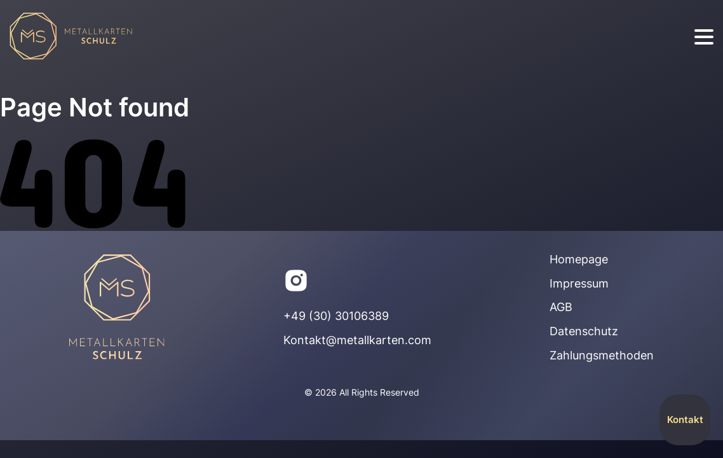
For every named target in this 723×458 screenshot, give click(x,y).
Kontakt (685, 419)
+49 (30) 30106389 (336, 316)
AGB (561, 307)
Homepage (579, 259)
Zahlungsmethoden (602, 355)
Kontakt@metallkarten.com (357, 340)
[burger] (703, 37)
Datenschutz (584, 331)
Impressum (579, 283)
